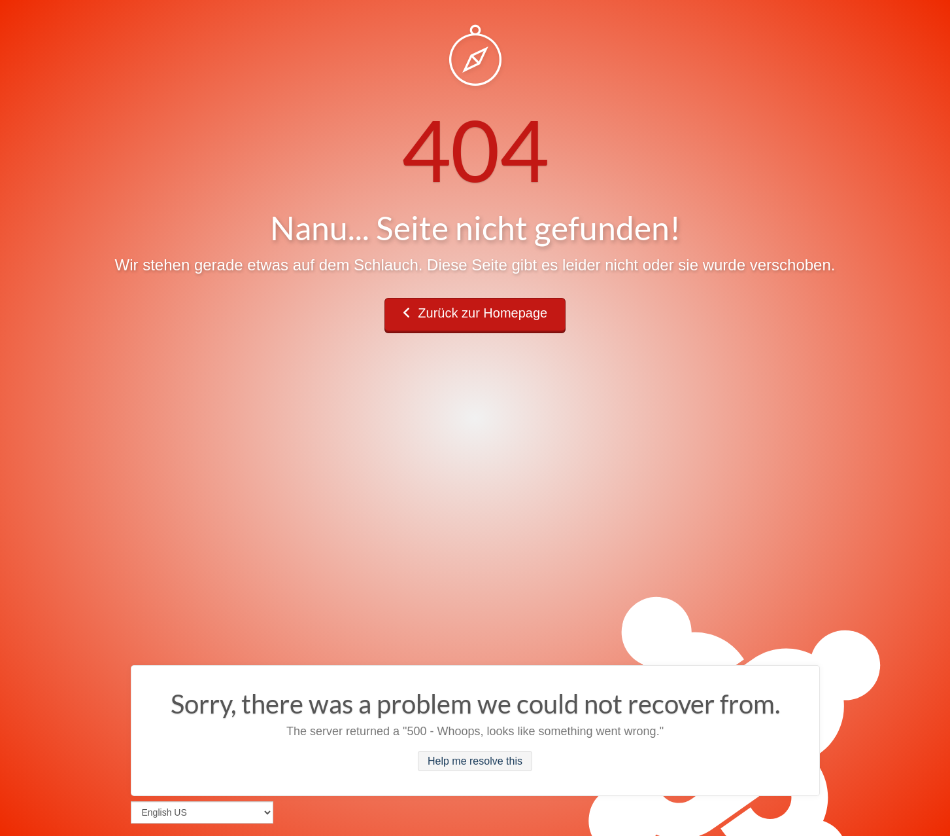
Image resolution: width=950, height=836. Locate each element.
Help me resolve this (475, 761)
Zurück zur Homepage (475, 313)
